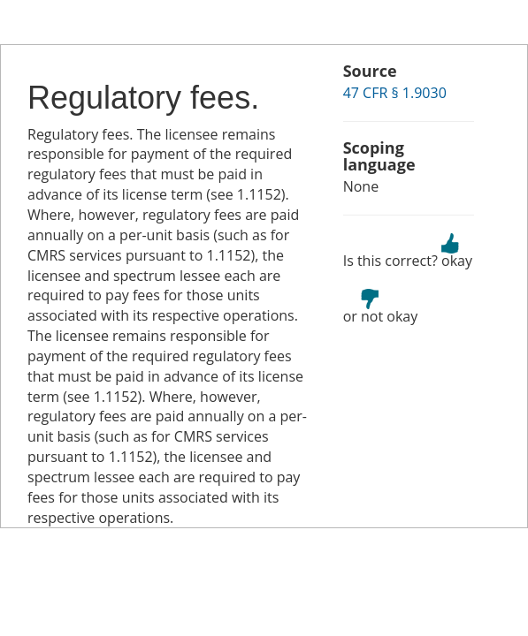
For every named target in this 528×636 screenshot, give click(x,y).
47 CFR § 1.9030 (395, 92)
